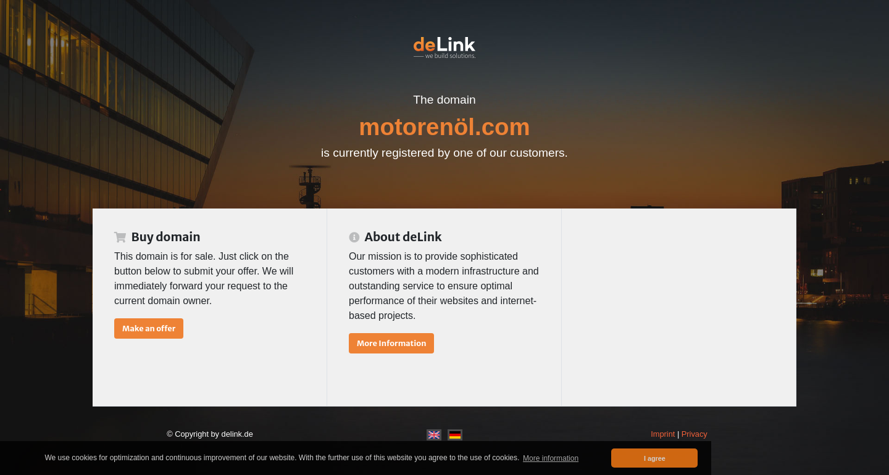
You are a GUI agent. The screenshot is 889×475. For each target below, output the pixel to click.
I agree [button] (655, 458)
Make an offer (148, 328)
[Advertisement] (678, 307)
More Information (391, 343)
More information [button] (550, 458)
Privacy (694, 434)
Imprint (663, 434)
